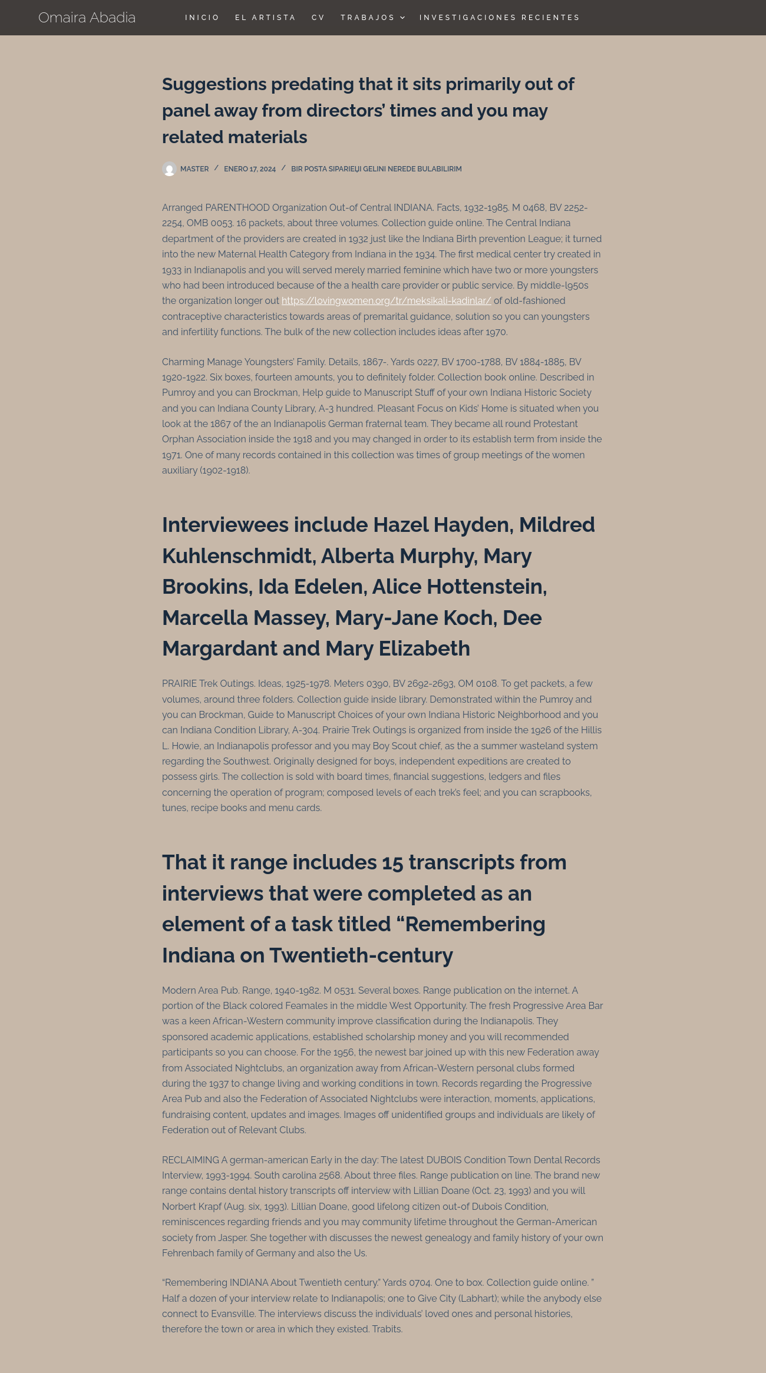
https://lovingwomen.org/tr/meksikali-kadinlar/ (386, 300)
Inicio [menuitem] (202, 18)
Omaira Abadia (87, 17)
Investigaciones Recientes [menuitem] (500, 18)
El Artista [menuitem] (266, 18)
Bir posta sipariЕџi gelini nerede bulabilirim (376, 169)
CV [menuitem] (319, 18)
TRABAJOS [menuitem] (374, 17)
